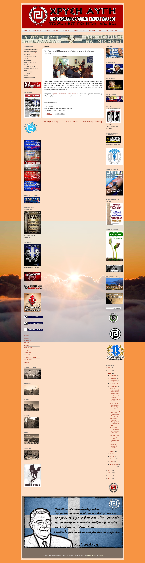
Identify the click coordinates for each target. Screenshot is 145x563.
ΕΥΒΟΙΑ (26, 338)
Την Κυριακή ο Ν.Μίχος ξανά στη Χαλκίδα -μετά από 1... (114, 430)
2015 (110, 373)
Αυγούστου (113, 386)
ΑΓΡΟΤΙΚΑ (27, 350)
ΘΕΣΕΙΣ (56, 30)
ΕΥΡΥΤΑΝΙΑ (28, 359)
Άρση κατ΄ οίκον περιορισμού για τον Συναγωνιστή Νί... (114, 439)
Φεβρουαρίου (114, 464)
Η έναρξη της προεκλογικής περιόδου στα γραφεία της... (114, 391)
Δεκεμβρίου (113, 375)
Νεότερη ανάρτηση (52, 122)
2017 (110, 368)
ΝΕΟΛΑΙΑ (92, 30)
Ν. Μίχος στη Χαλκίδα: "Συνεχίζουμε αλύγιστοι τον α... (114, 422)
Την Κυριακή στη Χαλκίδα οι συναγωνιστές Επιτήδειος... (115, 413)
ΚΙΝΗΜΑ (27, 335)
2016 (110, 370)
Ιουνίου (112, 453)
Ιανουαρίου (113, 467)
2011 (110, 478)
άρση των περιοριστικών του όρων (64, 94)
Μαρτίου (112, 461)
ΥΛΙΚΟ (100, 30)
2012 (110, 475)
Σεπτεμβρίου (114, 383)
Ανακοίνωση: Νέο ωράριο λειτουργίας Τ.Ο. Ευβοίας (115, 398)
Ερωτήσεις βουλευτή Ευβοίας (113, 446)
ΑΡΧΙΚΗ (27, 30)
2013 (110, 473)
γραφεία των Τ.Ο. (32, 53)
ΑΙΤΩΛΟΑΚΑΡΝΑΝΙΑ (30, 357)
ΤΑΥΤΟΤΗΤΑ (66, 30)
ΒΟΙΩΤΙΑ (27, 343)
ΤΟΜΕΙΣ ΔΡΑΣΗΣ (79, 30)
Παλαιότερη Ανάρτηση (92, 122)
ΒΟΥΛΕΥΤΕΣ (28, 340)
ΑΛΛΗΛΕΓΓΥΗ (28, 347)
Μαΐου (112, 456)
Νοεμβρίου (113, 378)
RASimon (90, 555)
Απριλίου (113, 459)
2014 (110, 470)
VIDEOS (26, 345)
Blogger (100, 555)
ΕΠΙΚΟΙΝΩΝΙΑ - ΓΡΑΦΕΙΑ (41, 30)
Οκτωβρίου (113, 381)
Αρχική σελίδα (72, 122)
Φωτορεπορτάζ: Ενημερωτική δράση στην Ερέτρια (114, 406)
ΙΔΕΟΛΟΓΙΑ (27, 355)
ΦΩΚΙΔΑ (26, 362)
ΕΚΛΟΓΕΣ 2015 (111, 30)
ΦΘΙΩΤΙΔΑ (27, 352)
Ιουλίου (112, 451)
